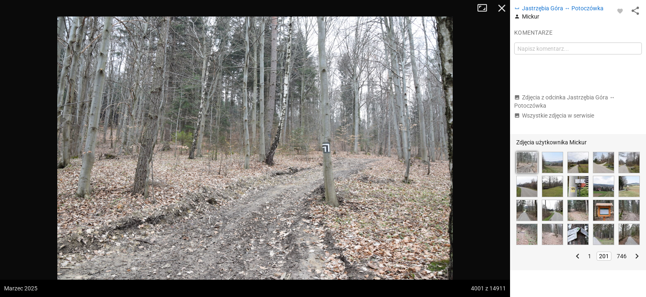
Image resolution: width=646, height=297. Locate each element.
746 (622, 256)
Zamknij (502, 8)
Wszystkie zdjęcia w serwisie (554, 115)
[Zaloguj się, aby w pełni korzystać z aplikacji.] (620, 10)
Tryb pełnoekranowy (485, 8)
